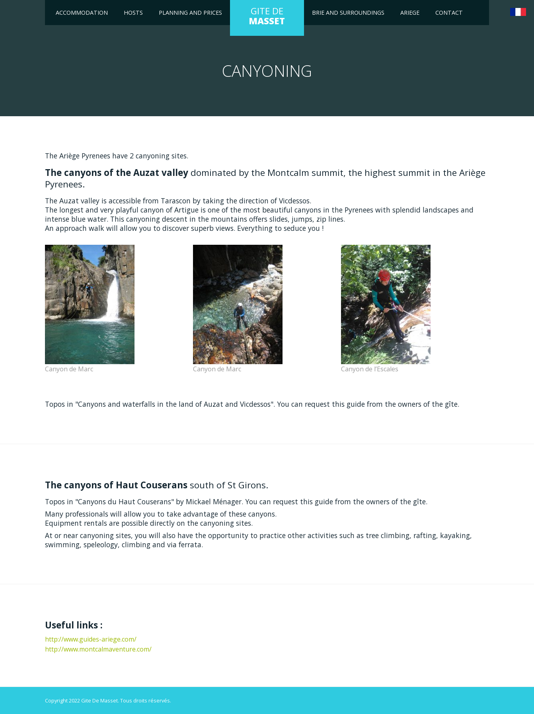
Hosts (133, 12)
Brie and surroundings (348, 12)
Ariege (409, 12)
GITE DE (267, 16)
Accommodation (82, 12)
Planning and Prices (190, 12)
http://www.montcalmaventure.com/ (98, 649)
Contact (449, 12)
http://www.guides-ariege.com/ (90, 639)
